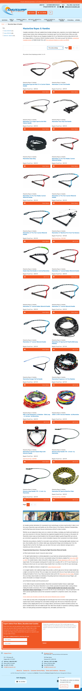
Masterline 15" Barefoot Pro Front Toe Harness (65, 233)
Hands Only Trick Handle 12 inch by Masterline (36, 271)
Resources (62, 670)
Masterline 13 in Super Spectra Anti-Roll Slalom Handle (34, 122)
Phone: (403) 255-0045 (9, 663)
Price (4, 28)
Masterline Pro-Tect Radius (67, 574)
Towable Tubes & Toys (21, 20)
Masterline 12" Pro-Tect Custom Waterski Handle (64, 196)
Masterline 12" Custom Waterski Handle (63, 306)
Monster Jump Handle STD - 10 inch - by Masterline (63, 452)
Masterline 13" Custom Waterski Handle (34, 342)
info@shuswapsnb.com (49, 7)
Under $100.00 (7, 30)
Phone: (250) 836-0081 (49, 663)
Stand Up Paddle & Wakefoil (49, 20)
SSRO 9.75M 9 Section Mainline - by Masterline (65, 414)
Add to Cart (65, 241)
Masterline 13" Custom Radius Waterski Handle (36, 306)
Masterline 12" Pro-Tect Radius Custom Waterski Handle (63, 159)
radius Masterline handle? (54, 567)
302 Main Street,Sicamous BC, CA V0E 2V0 (56, 656)
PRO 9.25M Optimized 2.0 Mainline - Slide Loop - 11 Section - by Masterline (36, 415)
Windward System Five (50, 673)
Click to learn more (57, 1)
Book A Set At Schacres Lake (72, 7)
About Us (42, 5)
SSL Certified (21, 681)
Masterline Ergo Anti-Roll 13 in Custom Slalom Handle (36, 85)
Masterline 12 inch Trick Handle (61, 84)
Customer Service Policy (53, 5)
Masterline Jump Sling (29, 158)
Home (3, 24)
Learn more (64, 686)
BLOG (63, 5)
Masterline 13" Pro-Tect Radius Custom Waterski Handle (34, 196)
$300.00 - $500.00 (8, 35)
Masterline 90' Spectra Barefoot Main (63, 491)
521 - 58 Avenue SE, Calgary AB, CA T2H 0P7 (9, 656)
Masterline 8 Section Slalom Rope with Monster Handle (34, 452)
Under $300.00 (7, 33)
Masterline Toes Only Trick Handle (61, 121)
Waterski (4, 20)
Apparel (77, 20)
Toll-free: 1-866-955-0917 (73, 5)
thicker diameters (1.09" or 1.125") (67, 560)
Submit (44, 643)
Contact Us (26, 670)
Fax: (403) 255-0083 (8, 665)
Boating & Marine (62, 20)
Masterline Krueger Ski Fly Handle (32, 379)
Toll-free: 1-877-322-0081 (50, 661)
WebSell (36, 673)
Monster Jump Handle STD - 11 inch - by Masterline (34, 492)
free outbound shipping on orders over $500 (57, 40)
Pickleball (70, 20)
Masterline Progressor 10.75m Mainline (63, 379)
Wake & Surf (12, 20)
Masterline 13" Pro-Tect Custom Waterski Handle (35, 233)
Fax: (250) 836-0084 (49, 665)
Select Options (36, 92)
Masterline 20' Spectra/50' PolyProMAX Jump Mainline (65, 342)
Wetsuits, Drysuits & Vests (34, 20)
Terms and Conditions (52, 670)
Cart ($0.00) (42, 12)
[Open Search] (50, 12)
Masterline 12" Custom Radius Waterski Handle (65, 271)
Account (32, 12)
